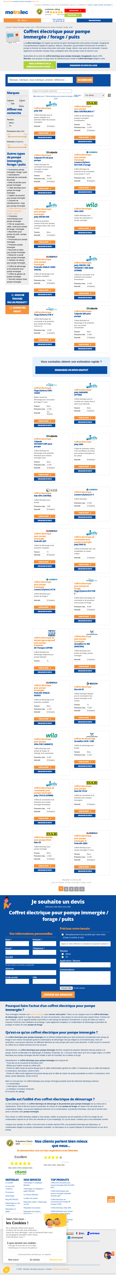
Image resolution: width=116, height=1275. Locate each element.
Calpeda (10, 101)
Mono (11, 123)
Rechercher (85, 80)
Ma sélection (107, 5)
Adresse (9, 968)
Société (90, 5)
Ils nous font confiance (9, 1187)
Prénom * (37, 939)
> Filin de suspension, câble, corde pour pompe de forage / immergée (17, 226)
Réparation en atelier (10, 1210)
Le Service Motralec (31, 1195)
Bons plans (73, 15)
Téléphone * (39, 948)
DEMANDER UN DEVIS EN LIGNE (83, 65)
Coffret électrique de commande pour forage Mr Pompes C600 (60, 1202)
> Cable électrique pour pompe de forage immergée (16, 190)
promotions (75, 11)
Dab (12, 104)
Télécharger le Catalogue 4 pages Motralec (34, 1190)
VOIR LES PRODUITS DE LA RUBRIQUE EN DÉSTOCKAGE (40, 65)
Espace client (98, 5)
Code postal (11, 977)
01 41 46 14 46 (64, 5)
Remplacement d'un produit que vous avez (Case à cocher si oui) (84, 936)
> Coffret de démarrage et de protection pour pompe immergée (16, 269)
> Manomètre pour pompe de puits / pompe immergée (16, 234)
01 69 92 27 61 (82, 5)
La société (9, 1183)
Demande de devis (45, 137)
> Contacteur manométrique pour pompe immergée (15, 218)
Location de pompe (31, 1198)
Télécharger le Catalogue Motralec (33, 1184)
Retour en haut (111, 1199)
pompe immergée (37, 1014)
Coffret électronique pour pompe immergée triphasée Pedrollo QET (61, 1193)
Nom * (8, 939)
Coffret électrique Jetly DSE (61, 1208)
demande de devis (95, 20)
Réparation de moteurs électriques (32, 1212)
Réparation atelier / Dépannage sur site (35, 1203)
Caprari (22, 101)
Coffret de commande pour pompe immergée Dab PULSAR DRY (62, 1185)
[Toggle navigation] (22, 20)
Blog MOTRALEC (11, 1199)
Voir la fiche (44, 133)
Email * (9, 948)
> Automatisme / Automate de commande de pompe (17, 177)
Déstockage (9, 1196)
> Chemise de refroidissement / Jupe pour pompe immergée (16, 203)
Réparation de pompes (32, 1208)
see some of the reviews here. (20, 1168)
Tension (64, 951)
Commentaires (67, 969)
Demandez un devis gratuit (71, 370)
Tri (10, 126)
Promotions (9, 1192)
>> (82, 889)
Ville (35, 977)
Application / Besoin (70, 961)
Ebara (21, 106)
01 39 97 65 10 (46, 5)
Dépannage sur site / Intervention (12, 1204)
